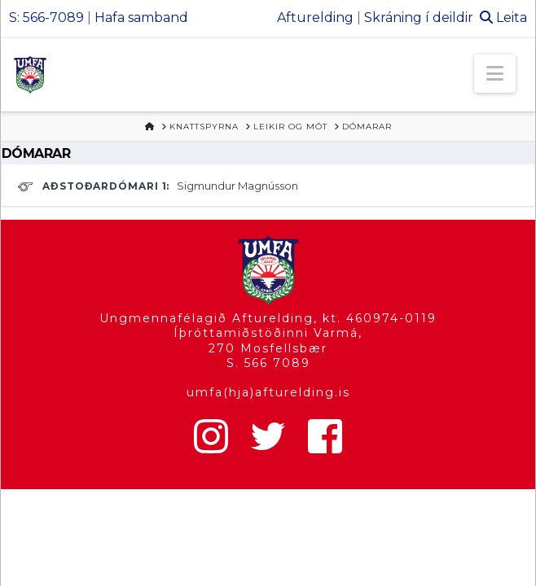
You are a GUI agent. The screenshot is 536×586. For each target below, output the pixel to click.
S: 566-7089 (46, 17)
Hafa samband (141, 17)
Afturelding (315, 17)
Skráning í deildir (418, 17)
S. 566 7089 (268, 363)
